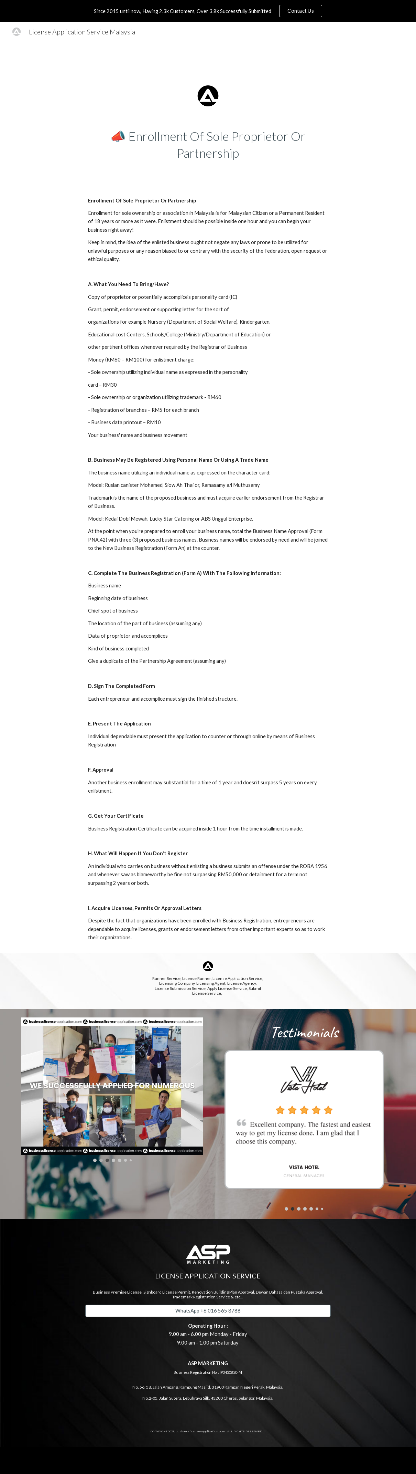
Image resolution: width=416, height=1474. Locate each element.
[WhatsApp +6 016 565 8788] (208, 1311)
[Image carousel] (112, 1089)
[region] (208, 11)
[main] (208, 144)
